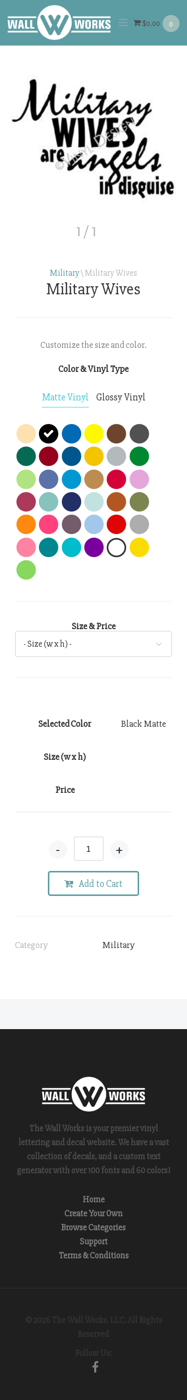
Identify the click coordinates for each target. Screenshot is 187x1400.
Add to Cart (93, 884)
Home (94, 1199)
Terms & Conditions (94, 1255)
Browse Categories (93, 1227)
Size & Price (94, 626)
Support (94, 1241)
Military (64, 273)
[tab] (65, 397)
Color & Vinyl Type (93, 368)
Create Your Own (93, 1213)
